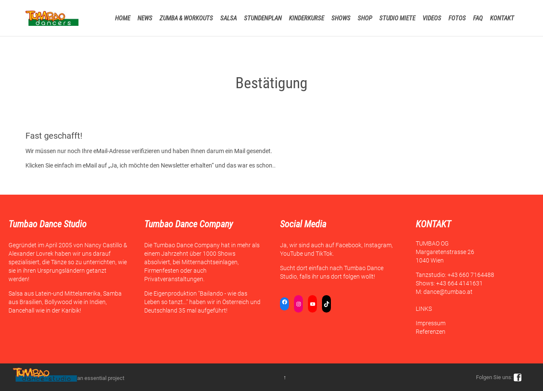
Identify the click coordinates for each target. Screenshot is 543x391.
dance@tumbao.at (448, 291)
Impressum (430, 323)
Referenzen (430, 331)
